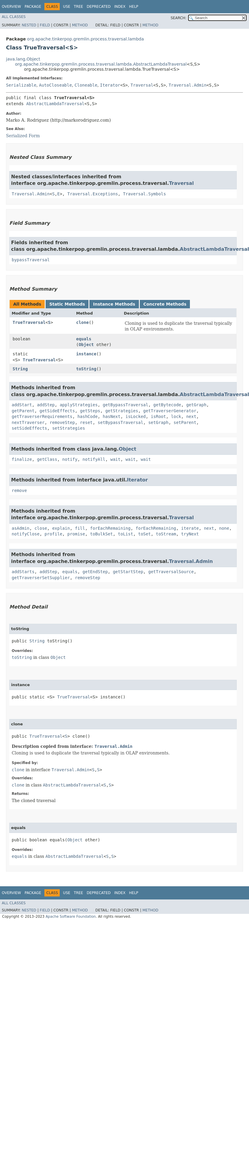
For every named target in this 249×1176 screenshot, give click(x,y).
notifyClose (26, 534)
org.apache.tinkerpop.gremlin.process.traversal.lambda (85, 39)
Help (133, 6)
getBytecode (167, 404)
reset (86, 422)
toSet (144, 534)
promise (76, 534)
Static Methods (67, 304)
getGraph (196, 404)
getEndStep (95, 571)
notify (70, 459)
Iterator (110, 85)
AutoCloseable (55, 85)
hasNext (111, 416)
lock (176, 416)
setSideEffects (29, 428)
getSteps (90, 410)
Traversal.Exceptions (92, 193)
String (20, 368)
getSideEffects (57, 410)
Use (66, 6)
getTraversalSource (171, 571)
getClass (47, 459)
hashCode (87, 416)
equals (84, 338)
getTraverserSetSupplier (41, 577)
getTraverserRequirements (42, 416)
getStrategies (121, 410)
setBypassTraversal (120, 422)
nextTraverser (28, 422)
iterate (190, 528)
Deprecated (99, 6)
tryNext (190, 534)
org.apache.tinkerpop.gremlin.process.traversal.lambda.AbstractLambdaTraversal (101, 64)
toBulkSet (101, 534)
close (40, 528)
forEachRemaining (110, 528)
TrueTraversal (29, 322)
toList (125, 534)
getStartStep (128, 571)
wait (115, 459)
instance (86, 353)
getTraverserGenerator (169, 410)
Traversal (141, 85)
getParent (23, 410)
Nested (29, 25)
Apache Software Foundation (71, 916)
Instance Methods (114, 304)
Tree (78, 6)
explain (61, 528)
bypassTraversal (31, 259)
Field (45, 25)
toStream (166, 534)
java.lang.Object (23, 59)
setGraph (158, 422)
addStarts (23, 571)
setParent (184, 422)
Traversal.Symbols (144, 193)
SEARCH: (179, 18)
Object (86, 344)
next (191, 416)
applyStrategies (79, 404)
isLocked (135, 416)
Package (33, 6)
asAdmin (20, 528)
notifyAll (93, 459)
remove (19, 490)
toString (86, 368)
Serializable (21, 85)
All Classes (14, 17)
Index (120, 6)
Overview (11, 6)
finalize (22, 459)
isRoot (158, 416)
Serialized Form (23, 135)
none (224, 528)
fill (80, 528)
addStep (46, 404)
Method (80, 25)
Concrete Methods (165, 304)
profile (53, 534)
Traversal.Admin (187, 85)
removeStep (62, 422)
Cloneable (86, 85)
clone (82, 322)
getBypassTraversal (125, 404)
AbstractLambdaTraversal (55, 103)
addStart (22, 404)
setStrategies (68, 428)
